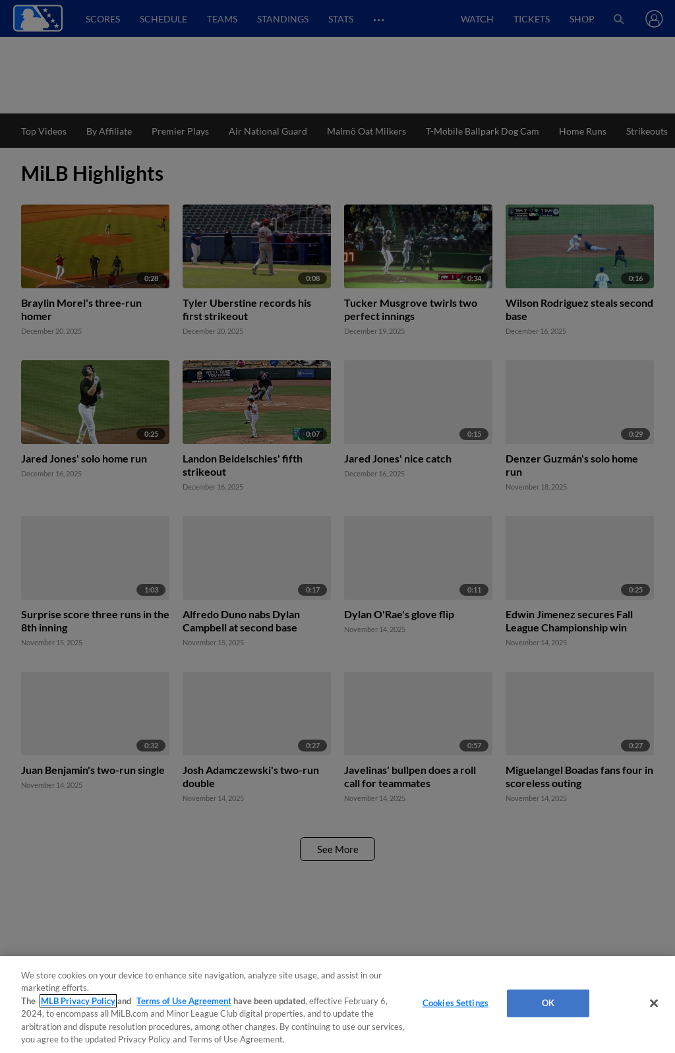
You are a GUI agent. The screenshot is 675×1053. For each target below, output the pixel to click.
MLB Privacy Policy (78, 1001)
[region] (337, 1004)
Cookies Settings (455, 1003)
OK (548, 1003)
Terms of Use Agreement (183, 1001)
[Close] (653, 1003)
